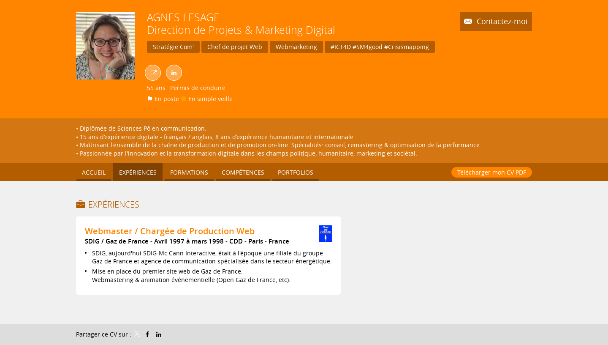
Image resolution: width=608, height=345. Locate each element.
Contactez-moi (501, 21)
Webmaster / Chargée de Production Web (170, 231)
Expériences (113, 204)
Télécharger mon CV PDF (491, 172)
